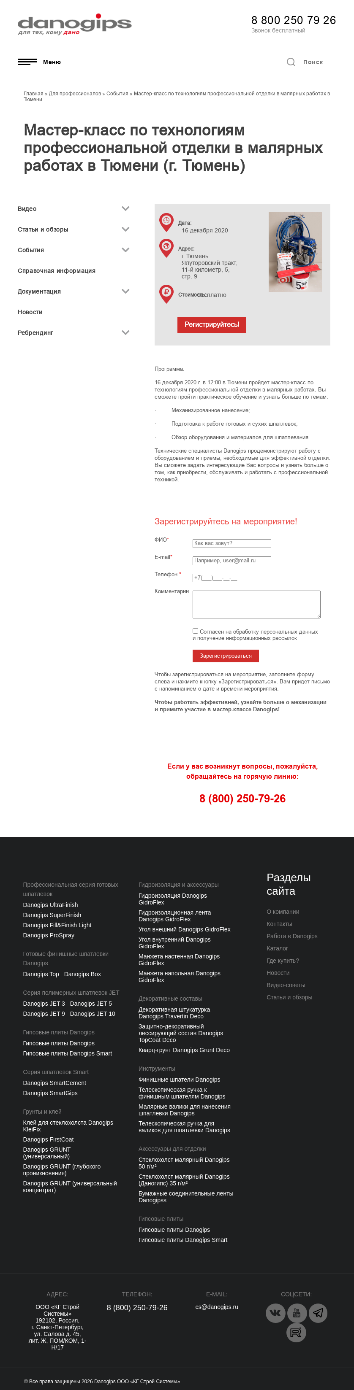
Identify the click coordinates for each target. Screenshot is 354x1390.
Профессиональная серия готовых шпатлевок (70, 889)
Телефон (168, 574)
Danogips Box (82, 974)
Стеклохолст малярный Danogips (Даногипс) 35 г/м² (184, 1180)
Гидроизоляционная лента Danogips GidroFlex (175, 916)
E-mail (162, 557)
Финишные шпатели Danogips (180, 1079)
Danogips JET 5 (91, 1003)
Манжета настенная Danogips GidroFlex (179, 959)
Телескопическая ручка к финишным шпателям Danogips (182, 1093)
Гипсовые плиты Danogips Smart (67, 1053)
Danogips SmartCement (54, 1083)
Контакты (279, 923)
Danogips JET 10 (92, 1013)
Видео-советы (286, 985)
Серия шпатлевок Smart (56, 1072)
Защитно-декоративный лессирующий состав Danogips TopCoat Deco (181, 1033)
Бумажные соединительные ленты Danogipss (186, 1197)
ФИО (161, 540)
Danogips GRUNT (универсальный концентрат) (70, 1186)
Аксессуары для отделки (172, 1148)
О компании (283, 911)
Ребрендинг (35, 332)
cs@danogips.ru (217, 1307)
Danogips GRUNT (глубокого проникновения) (62, 1170)
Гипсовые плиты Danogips (59, 1032)
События (31, 250)
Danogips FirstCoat (48, 1139)
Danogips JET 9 (44, 1013)
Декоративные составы (170, 998)
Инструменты (157, 1068)
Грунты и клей (42, 1111)
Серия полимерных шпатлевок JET (71, 992)
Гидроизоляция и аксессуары (179, 884)
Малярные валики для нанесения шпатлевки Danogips (185, 1110)
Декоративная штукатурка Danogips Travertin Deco (174, 1013)
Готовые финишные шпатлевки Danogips (66, 958)
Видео (27, 208)
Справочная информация (57, 270)
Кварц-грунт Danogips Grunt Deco (184, 1050)
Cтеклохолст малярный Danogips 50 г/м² (184, 1163)
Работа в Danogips (292, 936)
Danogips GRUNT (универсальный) (47, 1153)
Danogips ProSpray (48, 935)
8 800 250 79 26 (294, 20)
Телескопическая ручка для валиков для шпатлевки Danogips (184, 1127)
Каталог (277, 948)
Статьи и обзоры (43, 229)
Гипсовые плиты (161, 1218)
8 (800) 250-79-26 (137, 1308)
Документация (39, 291)
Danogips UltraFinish (50, 904)
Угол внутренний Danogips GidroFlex (175, 943)
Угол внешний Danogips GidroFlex (185, 929)
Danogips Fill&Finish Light (57, 925)
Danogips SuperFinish (52, 915)
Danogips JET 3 (44, 1003)
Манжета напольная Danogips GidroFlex (180, 976)
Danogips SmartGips (50, 1093)
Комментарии (172, 591)
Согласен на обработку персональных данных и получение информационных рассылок (255, 635)
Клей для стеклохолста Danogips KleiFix (68, 1126)
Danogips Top (41, 974)
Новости (30, 312)
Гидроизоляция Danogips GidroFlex (173, 899)
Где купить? (283, 960)
